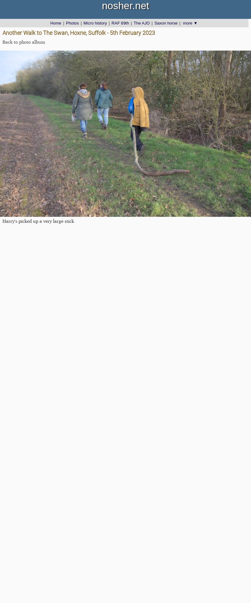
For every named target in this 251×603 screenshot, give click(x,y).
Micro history (95, 23)
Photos (72, 23)
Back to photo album (24, 42)
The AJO (142, 23)
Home (55, 23)
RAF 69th (120, 23)
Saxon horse (166, 23)
